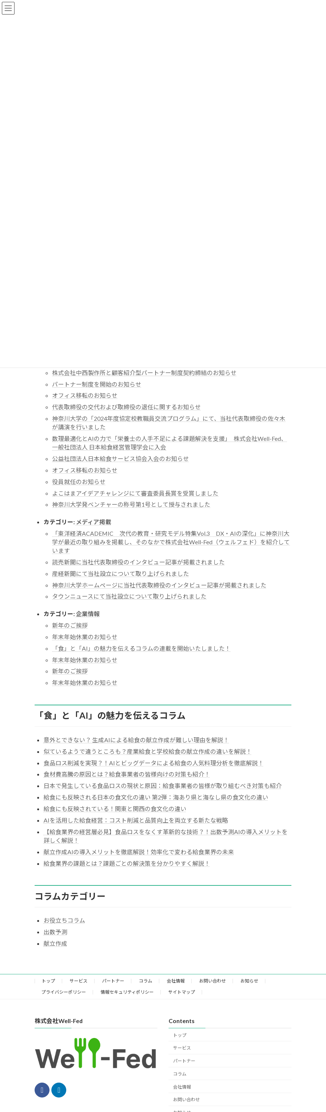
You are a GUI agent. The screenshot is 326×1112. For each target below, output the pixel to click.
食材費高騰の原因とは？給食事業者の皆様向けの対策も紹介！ (127, 774)
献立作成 (55, 943)
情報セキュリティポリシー (127, 992)
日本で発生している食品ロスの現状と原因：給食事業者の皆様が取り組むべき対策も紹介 (163, 785)
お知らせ (249, 981)
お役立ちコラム (64, 920)
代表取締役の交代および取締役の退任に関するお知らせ (126, 406)
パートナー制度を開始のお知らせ (96, 384)
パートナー (113, 981)
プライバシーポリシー (63, 992)
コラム (145, 981)
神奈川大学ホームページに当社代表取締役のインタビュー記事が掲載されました (159, 585)
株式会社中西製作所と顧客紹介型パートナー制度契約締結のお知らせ (144, 372)
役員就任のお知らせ (79, 481)
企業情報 (88, 613)
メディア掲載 (93, 521)
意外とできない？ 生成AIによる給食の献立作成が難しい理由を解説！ (136, 739)
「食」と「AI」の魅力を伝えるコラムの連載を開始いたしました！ (141, 648)
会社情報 (176, 981)
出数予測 (55, 931)
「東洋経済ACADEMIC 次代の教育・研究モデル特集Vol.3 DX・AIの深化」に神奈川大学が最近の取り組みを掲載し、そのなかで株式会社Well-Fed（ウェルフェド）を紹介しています (171, 542)
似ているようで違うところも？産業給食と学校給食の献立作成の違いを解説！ (148, 751)
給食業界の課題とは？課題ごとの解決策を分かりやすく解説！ (127, 863)
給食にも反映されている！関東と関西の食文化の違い (115, 808)
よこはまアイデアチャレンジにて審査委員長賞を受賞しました (135, 493)
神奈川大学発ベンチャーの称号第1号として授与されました (131, 504)
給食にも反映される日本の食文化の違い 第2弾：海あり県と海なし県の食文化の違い (156, 797)
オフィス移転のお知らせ (85, 395)
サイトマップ (181, 992)
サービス (78, 981)
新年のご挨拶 (70, 625)
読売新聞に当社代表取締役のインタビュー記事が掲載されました (138, 561)
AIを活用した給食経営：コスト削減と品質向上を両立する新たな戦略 (136, 820)
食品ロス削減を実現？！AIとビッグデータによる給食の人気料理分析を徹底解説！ (154, 762)
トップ (48, 981)
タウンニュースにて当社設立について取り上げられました (129, 596)
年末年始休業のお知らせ (85, 636)
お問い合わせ (212, 981)
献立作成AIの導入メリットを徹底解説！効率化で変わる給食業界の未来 (139, 851)
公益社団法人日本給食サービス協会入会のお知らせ (120, 458)
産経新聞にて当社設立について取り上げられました (120, 573)
